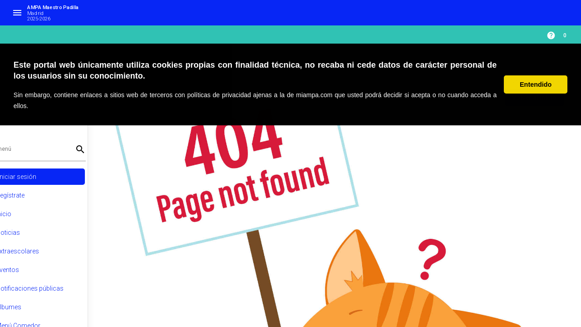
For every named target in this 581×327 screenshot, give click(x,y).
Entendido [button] (535, 84)
